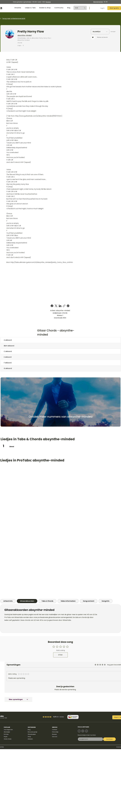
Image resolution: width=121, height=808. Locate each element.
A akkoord (8, 340)
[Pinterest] (68, 306)
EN (106, 2)
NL (104, 2)
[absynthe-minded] (43, 35)
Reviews (48, 2)
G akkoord (8, 368)
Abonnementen (98, 2)
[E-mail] (90, 739)
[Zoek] (77, 8)
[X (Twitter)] (56, 306)
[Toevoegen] (113, 31)
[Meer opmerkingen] (18, 699)
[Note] (79, 731)
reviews (62, 717)
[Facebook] (52, 306)
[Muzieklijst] (100, 31)
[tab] (8, 601)
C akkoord (8, 351)
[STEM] (60, 654)
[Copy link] (64, 306)
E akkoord (7, 357)
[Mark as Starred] (49, 716)
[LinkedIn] (60, 306)
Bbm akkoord (9, 346)
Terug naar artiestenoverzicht (13, 18)
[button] (18, 8)
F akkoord (7, 363)
